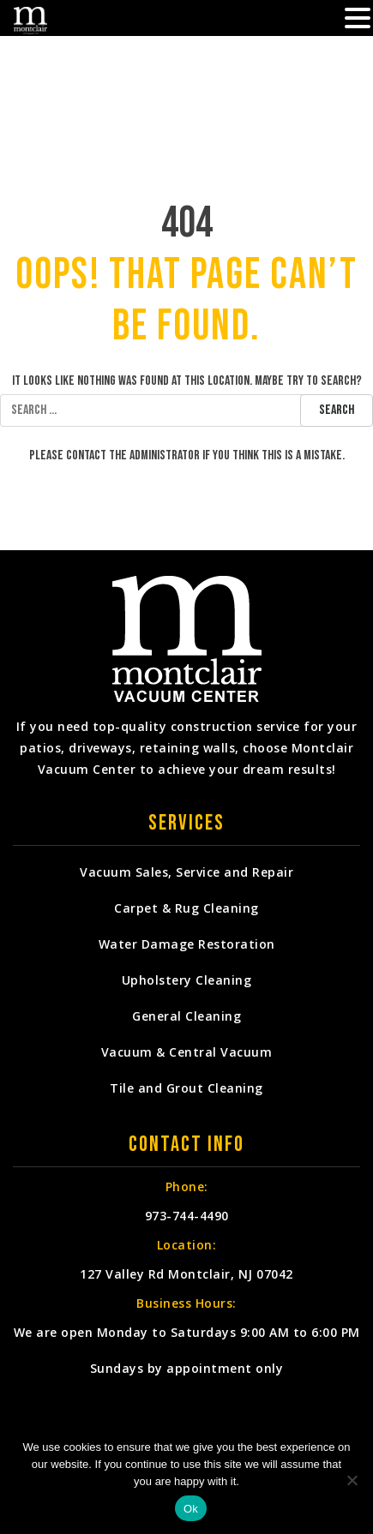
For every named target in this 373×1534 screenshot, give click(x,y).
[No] (351, 1480)
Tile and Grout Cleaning (186, 1088)
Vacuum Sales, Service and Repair (186, 872)
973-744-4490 (187, 1215)
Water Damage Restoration (187, 944)
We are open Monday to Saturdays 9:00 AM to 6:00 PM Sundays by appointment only (187, 1350)
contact (86, 455)
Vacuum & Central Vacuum (187, 1052)
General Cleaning (186, 1016)
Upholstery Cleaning (187, 980)
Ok (190, 1508)
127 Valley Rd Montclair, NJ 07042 (186, 1274)
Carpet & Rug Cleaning (186, 908)
